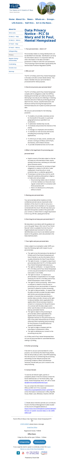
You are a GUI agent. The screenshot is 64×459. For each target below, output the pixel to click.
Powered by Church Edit (32, 457)
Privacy (11, 55)
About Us (20, 19)
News (30, 19)
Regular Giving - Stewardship (14, 59)
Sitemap (11, 71)
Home (12, 19)
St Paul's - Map (13, 44)
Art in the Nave (43, 22)
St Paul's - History (14, 47)
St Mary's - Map (14, 36)
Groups (50, 19)
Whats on (39, 19)
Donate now (13, 68)
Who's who (12, 33)
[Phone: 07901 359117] (24, 424)
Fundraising (12, 64)
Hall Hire (29, 22)
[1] (53, 219)
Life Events (17, 22)
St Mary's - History (14, 40)
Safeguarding (13, 51)
